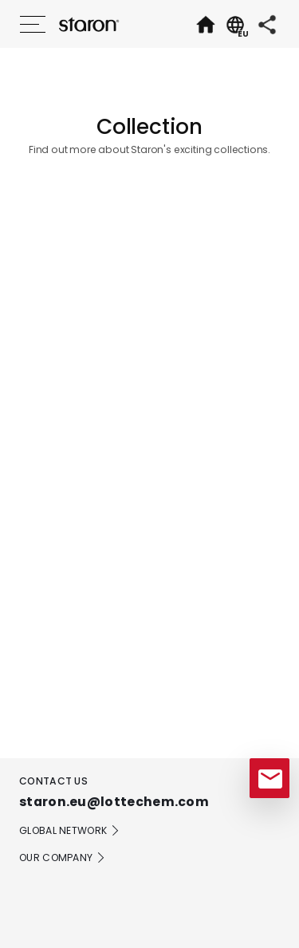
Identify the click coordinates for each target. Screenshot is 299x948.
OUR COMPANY (62, 857)
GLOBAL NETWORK (69, 830)
